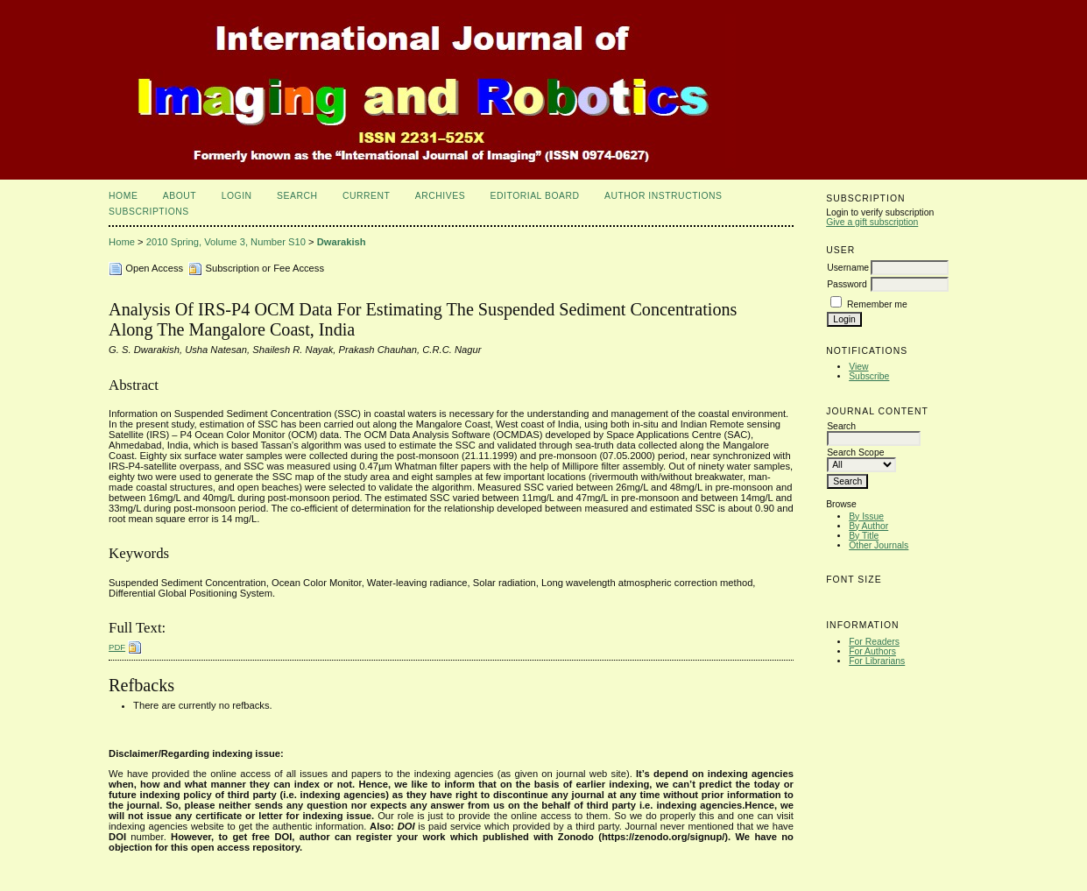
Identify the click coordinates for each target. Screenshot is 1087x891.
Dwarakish (341, 242)
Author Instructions (663, 196)
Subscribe (869, 376)
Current (366, 196)
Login (237, 196)
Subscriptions (149, 211)
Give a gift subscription (872, 222)
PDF (117, 647)
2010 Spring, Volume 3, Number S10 (226, 242)
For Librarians (877, 661)
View (858, 366)
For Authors (872, 651)
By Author (868, 526)
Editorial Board (535, 196)
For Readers (874, 642)
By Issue (866, 516)
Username (848, 267)
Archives (440, 196)
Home (123, 196)
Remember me (877, 304)
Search (297, 196)
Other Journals (878, 545)
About (179, 196)
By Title (864, 536)
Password (847, 284)
